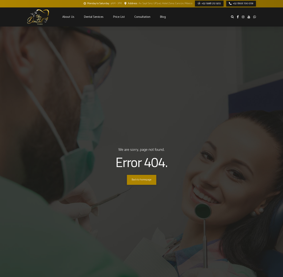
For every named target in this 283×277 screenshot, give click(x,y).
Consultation (142, 16)
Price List (119, 16)
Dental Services (93, 16)
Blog (163, 16)
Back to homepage (142, 180)
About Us (68, 16)
